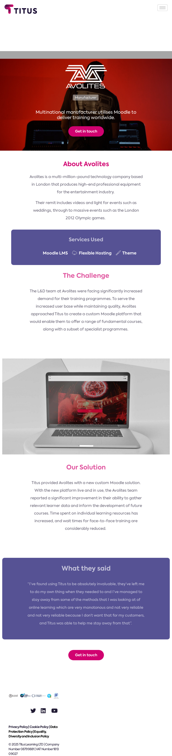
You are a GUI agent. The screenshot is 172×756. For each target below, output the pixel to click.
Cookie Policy (39, 727)
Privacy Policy (18, 727)
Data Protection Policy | (33, 729)
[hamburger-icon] (162, 7)
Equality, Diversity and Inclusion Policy (29, 734)
